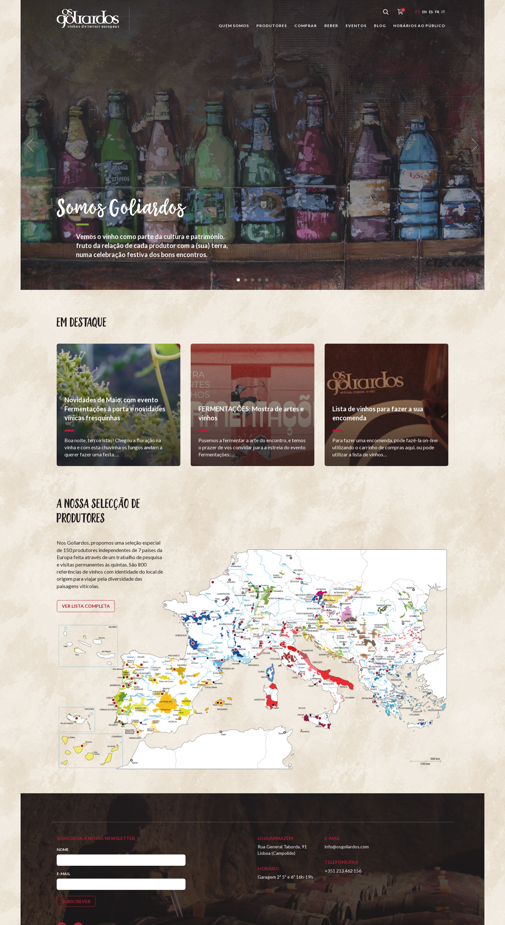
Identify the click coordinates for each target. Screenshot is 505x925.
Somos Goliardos (121, 209)
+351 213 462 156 (343, 870)
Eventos (356, 25)
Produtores (271, 25)
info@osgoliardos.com (347, 846)
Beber (331, 25)
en (424, 12)
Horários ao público (419, 25)
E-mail (63, 873)
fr (437, 12)
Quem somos (234, 25)
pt (417, 12)
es (431, 12)
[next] (473, 145)
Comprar (305, 25)
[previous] (32, 145)
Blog (380, 25)
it (443, 12)
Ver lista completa (86, 606)
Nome (63, 849)
